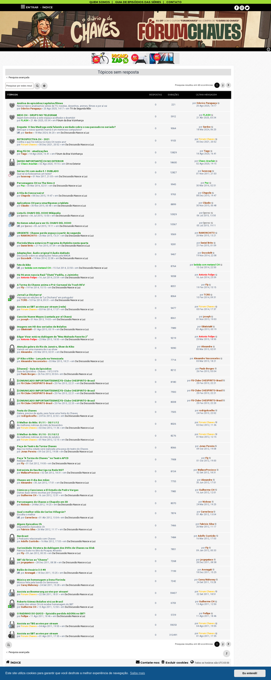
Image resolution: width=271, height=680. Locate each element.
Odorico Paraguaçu (31, 108)
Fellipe (24, 616)
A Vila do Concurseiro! (30, 193)
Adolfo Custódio (30, 541)
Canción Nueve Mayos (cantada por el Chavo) (44, 316)
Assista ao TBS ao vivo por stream (37, 623)
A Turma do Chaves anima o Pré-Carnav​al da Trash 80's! (51, 284)
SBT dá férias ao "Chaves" (32, 559)
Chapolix (25, 195)
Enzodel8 (26, 258)
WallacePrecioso (30, 472)
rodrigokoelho (29, 416)
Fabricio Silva (28, 529)
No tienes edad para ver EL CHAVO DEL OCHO (44, 223)
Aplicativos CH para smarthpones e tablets (43, 203)
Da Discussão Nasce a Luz (75, 132)
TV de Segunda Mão (80, 108)
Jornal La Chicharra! (29, 294)
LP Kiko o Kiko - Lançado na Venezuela (40, 358)
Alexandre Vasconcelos (34, 361)
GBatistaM (26, 329)
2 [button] (222, 85)
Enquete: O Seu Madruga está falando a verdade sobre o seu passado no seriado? (66, 127)
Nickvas (25, 504)
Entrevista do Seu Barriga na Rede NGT (40, 470)
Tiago (24, 154)
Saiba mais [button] (137, 673)
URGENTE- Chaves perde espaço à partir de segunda (49, 233)
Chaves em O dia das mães (33, 480)
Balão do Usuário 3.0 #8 (31, 569)
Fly (22, 287)
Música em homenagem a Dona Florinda (41, 579)
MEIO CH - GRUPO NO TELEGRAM (37, 115)
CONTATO (174, 2)
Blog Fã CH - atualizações (32, 151)
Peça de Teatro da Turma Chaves (37, 446)
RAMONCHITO (29, 235)
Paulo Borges (28, 374)
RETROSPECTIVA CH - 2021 (33, 139)
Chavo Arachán (29, 164)
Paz (23, 185)
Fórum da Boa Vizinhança (70, 120)
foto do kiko (24, 264)
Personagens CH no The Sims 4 (36, 183)
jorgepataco (27, 562)
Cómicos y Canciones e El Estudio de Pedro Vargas (47, 490)
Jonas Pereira (28, 451)
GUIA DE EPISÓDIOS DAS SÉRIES (138, 2)
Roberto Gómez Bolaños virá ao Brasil (40, 601)
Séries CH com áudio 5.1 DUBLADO (38, 171)
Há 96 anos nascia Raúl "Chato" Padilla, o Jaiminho (47, 274)
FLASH (24, 120)
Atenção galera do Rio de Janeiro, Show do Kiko (45, 346)
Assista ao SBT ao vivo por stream (37, 633)
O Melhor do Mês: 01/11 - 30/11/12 (38, 422)
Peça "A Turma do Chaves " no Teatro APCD (43, 458)
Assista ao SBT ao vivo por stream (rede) (41, 306)
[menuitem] (175, 662)
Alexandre (26, 352)
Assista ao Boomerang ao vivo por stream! (42, 591)
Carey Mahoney (29, 585)
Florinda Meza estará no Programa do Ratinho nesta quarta (52, 243)
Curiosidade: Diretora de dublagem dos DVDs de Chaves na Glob (55, 547)
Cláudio (25, 205)
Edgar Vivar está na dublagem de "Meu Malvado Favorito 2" (52, 336)
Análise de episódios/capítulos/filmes (40, 103)
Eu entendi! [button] (250, 673)
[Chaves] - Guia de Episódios (34, 368)
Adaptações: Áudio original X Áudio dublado (43, 253)
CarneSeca (31, 517)
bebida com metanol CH (38, 268)
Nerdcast (22, 536)
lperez (24, 215)
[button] (228, 85)
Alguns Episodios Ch (29, 524)
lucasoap (25, 176)
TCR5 (24, 300)
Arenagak (30, 573)
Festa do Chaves (27, 410)
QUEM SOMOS (99, 2)
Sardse (29, 132)
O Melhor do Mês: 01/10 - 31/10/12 (38, 434)
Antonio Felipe (29, 277)
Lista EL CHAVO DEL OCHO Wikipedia (39, 213)
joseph (24, 319)
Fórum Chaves (29, 144)
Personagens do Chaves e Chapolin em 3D (42, 501)
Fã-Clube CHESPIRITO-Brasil (36, 383)
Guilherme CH (28, 495)
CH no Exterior (73, 164)
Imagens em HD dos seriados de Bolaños (42, 326)
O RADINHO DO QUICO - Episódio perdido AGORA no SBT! (51, 613)
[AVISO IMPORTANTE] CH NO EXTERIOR (40, 161)
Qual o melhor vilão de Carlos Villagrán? (41, 511)
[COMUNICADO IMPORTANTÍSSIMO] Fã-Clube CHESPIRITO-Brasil (56, 380)
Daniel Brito (27, 245)
